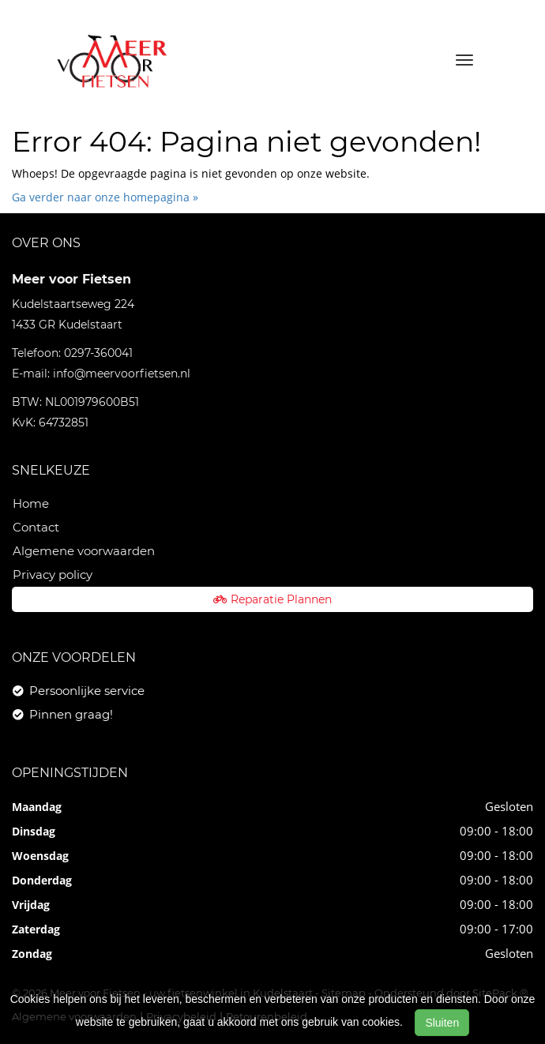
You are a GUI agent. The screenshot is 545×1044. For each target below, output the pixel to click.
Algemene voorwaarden (84, 550)
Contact (36, 527)
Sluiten (442, 1022)
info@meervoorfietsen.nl (121, 373)
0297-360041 (98, 353)
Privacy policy (52, 574)
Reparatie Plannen (272, 599)
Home (31, 503)
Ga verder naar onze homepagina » (105, 197)
